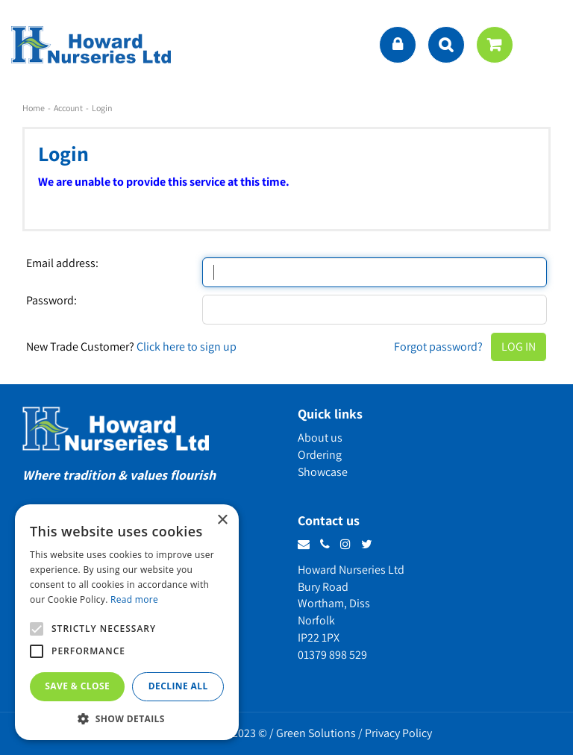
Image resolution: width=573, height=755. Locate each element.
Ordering (320, 455)
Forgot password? (438, 346)
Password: (51, 301)
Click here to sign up (187, 346)
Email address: (62, 263)
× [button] (222, 520)
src (446, 44)
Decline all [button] (178, 686)
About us (320, 437)
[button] (127, 718)
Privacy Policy (398, 733)
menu (547, 45)
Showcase (323, 472)
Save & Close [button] (77, 686)
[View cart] (494, 44)
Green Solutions (316, 733)
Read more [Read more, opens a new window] (134, 599)
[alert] (127, 622)
